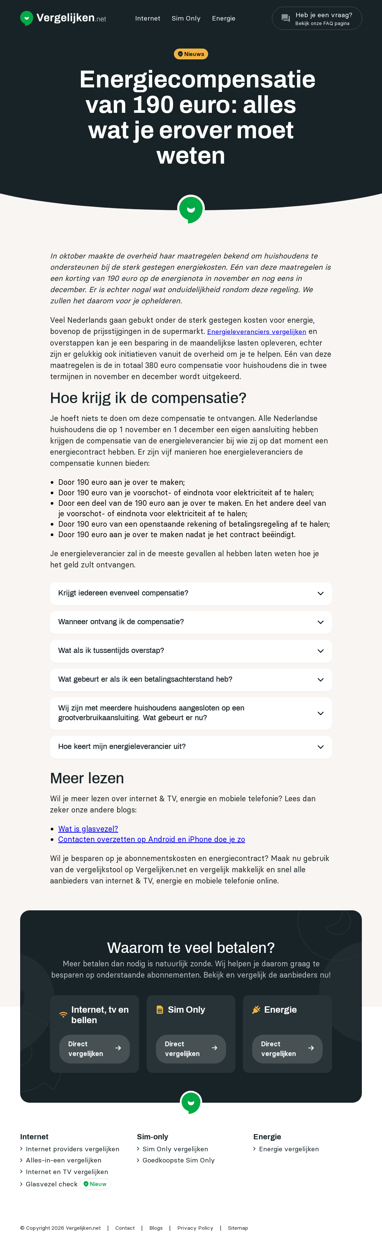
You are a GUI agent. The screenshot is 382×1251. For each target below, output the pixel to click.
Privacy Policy (195, 1227)
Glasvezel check (68, 1184)
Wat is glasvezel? (88, 828)
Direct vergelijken (85, 1049)
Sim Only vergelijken (175, 1149)
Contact (125, 1227)
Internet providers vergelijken (72, 1149)
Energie (223, 18)
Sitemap (238, 1227)
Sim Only (186, 18)
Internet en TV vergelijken (67, 1171)
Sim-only (152, 1137)
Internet (147, 18)
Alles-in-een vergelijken (63, 1160)
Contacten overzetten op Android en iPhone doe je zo (151, 839)
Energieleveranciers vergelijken (256, 331)
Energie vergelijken (289, 1149)
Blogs (156, 1227)
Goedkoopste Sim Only (179, 1160)
